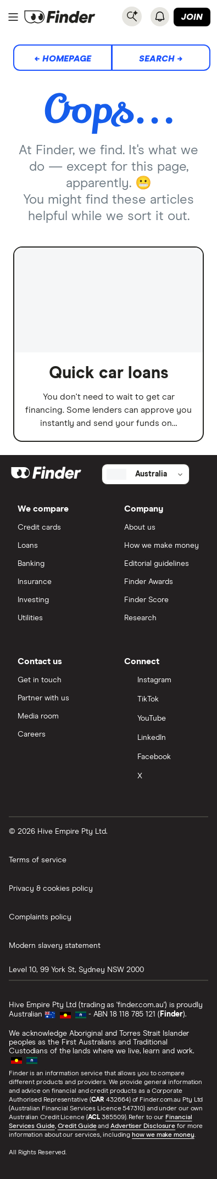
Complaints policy (40, 917)
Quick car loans (109, 373)
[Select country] (146, 474)
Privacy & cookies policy (51, 888)
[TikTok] (162, 700)
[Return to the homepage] (60, 17)
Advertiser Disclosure (142, 1126)
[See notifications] (160, 16)
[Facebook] (162, 757)
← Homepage (62, 58)
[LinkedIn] (162, 738)
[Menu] (13, 17)
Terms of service (37, 860)
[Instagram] (162, 681)
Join (192, 17)
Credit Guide (77, 1126)
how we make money (163, 1135)
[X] (162, 777)
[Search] (132, 16)
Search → (161, 58)
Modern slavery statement (55, 946)
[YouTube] (162, 719)
